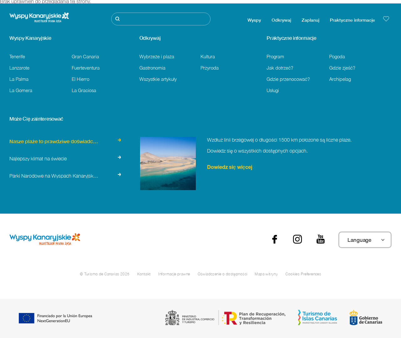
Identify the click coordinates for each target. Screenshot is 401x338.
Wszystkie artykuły (158, 79)
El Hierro (80, 79)
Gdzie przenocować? (288, 79)
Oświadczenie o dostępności (222, 274)
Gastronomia (152, 67)
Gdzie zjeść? (342, 67)
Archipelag (340, 79)
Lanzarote (19, 67)
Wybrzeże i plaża (156, 56)
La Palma (19, 79)
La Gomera (20, 90)
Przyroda (209, 67)
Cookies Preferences (303, 274)
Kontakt (144, 274)
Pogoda (337, 56)
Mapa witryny (266, 274)
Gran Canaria (85, 56)
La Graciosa (84, 90)
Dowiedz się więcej (229, 167)
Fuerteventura (86, 67)
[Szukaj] (161, 19)
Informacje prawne (174, 274)
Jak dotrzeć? (280, 67)
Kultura (207, 56)
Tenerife (17, 56)
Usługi (273, 90)
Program (275, 56)
